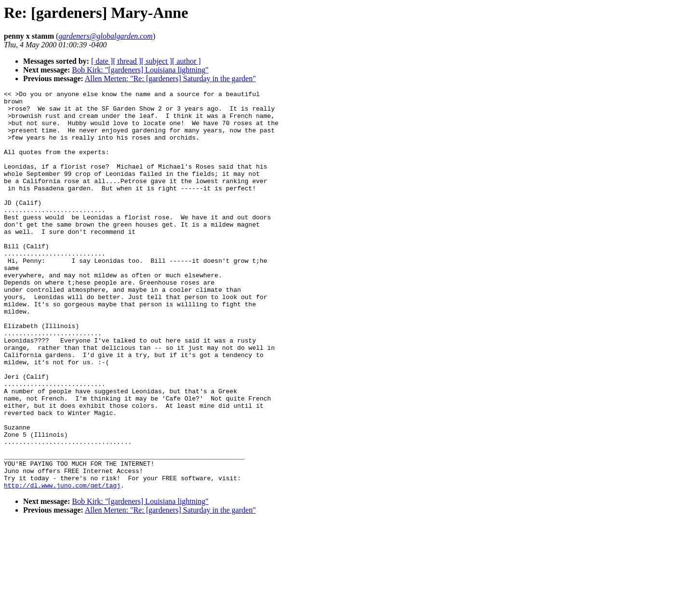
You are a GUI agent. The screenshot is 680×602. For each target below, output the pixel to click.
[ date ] (102, 61)
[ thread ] (127, 61)
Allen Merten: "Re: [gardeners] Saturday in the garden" (170, 78)
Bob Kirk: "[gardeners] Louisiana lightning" (140, 70)
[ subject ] (156, 61)
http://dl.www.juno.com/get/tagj (62, 564)
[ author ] (186, 61)
